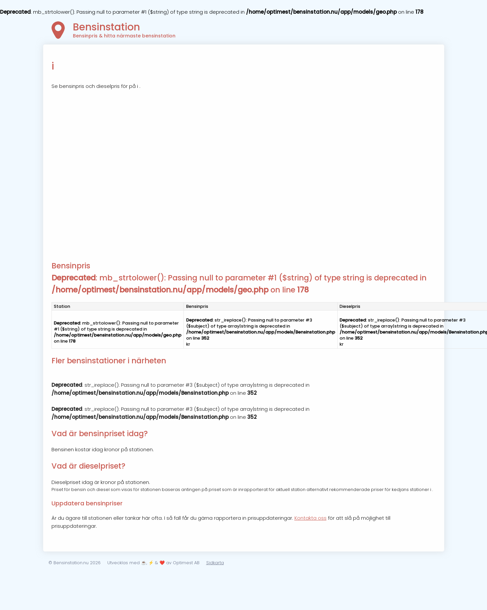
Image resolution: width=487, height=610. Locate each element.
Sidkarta (215, 563)
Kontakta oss (310, 517)
